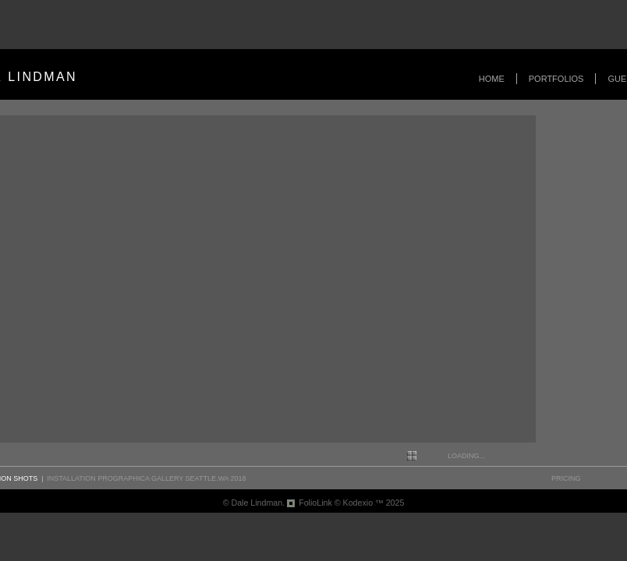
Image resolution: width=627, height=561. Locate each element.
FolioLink (315, 502)
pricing (566, 478)
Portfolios (556, 78)
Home (492, 78)
